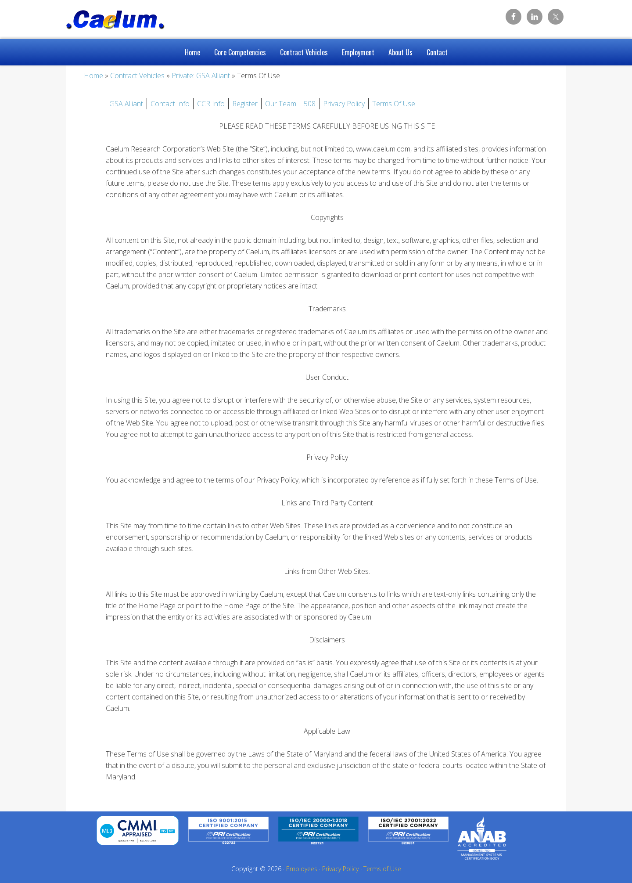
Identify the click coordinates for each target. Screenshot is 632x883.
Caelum (136, 17)
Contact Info (170, 103)
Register (245, 103)
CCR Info (211, 103)
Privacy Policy (344, 103)
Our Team (280, 103)
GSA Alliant (126, 103)
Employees (301, 869)
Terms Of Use (393, 103)
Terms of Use (382, 869)
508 (310, 103)
